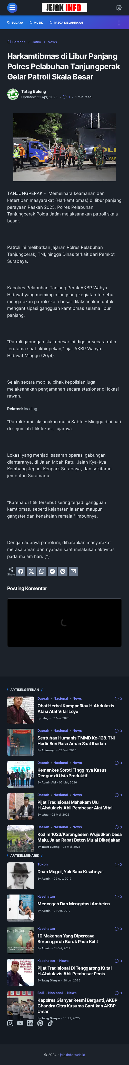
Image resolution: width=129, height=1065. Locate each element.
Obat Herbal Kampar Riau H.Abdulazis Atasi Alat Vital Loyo (75, 708)
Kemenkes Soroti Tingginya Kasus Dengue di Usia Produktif (71, 773)
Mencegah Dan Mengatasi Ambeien (73, 903)
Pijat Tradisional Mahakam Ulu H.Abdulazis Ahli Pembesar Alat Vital (74, 805)
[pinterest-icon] (40, 1023)
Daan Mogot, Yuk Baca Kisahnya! (70, 871)
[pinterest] (62, 571)
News (77, 698)
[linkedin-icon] (30, 1023)
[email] (73, 571)
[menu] (12, 8)
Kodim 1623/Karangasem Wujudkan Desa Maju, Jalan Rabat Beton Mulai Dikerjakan (79, 837)
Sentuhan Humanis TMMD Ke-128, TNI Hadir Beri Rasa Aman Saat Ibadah (76, 740)
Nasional (61, 698)
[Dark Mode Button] (119, 8)
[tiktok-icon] (50, 1023)
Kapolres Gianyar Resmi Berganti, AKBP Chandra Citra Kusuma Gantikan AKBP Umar (77, 1006)
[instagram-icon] (10, 1023)
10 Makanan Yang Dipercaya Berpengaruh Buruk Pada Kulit (67, 938)
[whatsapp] (41, 571)
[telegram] (52, 571)
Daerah (43, 698)
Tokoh (42, 864)
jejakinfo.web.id (72, 1055)
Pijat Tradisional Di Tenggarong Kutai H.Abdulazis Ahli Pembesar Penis (74, 970)
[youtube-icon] (20, 1023)
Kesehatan (46, 896)
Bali (40, 993)
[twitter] (31, 571)
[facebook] (20, 571)
